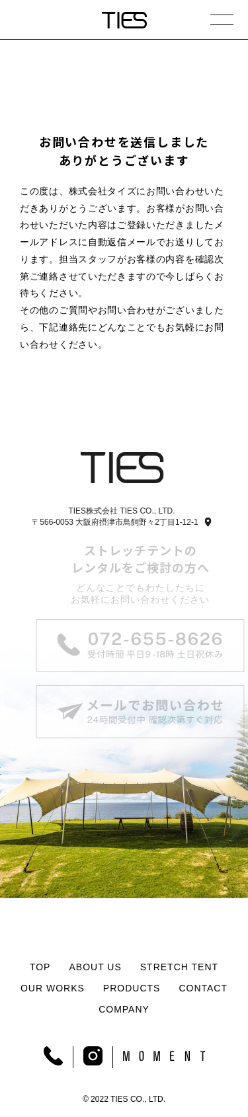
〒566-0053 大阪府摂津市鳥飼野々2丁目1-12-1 (113, 522)
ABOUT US (95, 967)
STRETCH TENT (179, 967)
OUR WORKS (53, 988)
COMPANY (124, 1009)
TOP (40, 967)
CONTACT (203, 988)
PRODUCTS (132, 988)
